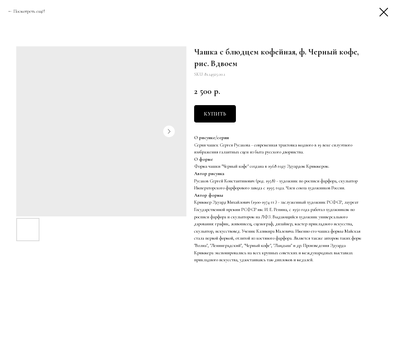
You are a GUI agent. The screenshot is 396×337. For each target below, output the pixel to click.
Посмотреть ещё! (29, 11)
